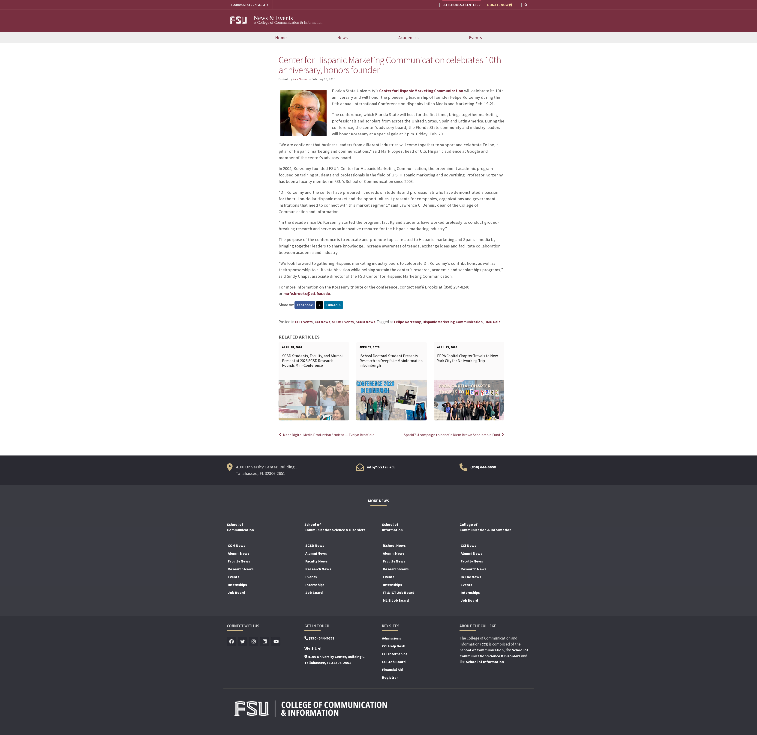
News (342, 38)
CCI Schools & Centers (461, 5)
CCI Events (304, 322)
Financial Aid (392, 670)
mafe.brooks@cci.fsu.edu (308, 294)
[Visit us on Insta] (253, 642)
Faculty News (239, 562)
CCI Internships (394, 654)
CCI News (322, 322)
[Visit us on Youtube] (276, 642)
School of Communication (482, 651)
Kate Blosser (301, 80)
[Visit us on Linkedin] (265, 642)
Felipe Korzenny (407, 322)
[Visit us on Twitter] (242, 642)
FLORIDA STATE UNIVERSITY (251, 5)
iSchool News (394, 546)
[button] (525, 4)
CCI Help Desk (393, 647)
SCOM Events (343, 322)
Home (281, 38)
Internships (237, 585)
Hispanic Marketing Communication (453, 322)
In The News (471, 577)
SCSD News (314, 546)
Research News (241, 570)
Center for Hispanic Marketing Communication (424, 91)
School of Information (485, 662)
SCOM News (365, 322)
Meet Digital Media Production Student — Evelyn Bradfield (330, 435)
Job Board (236, 593)
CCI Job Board (394, 662)
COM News (236, 546)
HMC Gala (492, 322)
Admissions (391, 639)
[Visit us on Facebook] (231, 642)
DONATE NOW (499, 5)
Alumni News (238, 554)
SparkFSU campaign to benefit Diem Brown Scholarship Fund (451, 435)
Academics (408, 38)
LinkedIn (335, 305)
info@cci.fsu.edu (381, 467)
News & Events (273, 18)
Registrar (390, 678)
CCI (484, 645)
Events (475, 38)
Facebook (305, 305)
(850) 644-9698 (483, 467)
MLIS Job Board (396, 601)
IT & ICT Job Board (398, 593)
